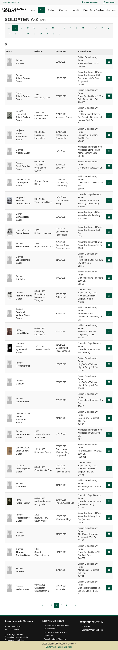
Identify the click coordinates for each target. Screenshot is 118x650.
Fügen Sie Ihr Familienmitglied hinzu (99, 10)
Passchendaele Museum (55, 639)
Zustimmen (51, 647)
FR (13, 2)
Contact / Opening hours (92, 630)
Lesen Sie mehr (65, 647)
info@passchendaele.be (17, 637)
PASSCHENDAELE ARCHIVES (14, 10)
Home (32, 10)
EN (4, 2)
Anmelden (109, 2)
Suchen (51, 10)
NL (9, 2)
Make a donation (90, 2)
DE (18, 2)
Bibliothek (86, 626)
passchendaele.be (15, 640)
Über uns (63, 10)
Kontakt (75, 10)
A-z (41, 10)
